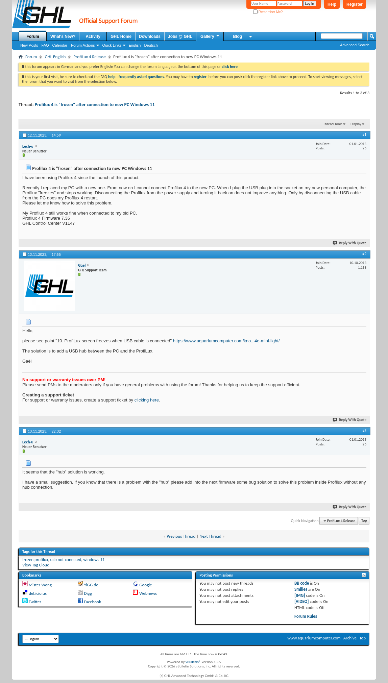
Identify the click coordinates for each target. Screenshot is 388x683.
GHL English (55, 56)
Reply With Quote (349, 243)
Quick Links (112, 45)
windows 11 (93, 559)
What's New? (62, 36)
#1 (364, 134)
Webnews (148, 593)
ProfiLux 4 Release (89, 56)
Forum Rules (305, 616)
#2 (364, 253)
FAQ (45, 45)
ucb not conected (65, 559)
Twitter (35, 601)
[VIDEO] (301, 601)
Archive (350, 637)
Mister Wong (40, 584)
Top (364, 521)
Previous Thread (181, 536)
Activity (93, 36)
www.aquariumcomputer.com (313, 637)
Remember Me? (268, 12)
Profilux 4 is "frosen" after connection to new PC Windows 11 (95, 104)
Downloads (150, 36)
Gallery (210, 36)
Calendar (60, 45)
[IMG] (299, 595)
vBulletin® (193, 662)
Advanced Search (354, 45)
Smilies (300, 589)
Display (355, 124)
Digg (88, 593)
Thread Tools (332, 124)
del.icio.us (38, 593)
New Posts (29, 45)
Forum (32, 36)
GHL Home (121, 36)
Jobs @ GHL (180, 36)
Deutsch (150, 45)
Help (332, 4)
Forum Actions (83, 45)
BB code (301, 583)
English (134, 45)
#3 (364, 430)
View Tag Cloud (35, 564)
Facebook (92, 601)
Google (145, 584)
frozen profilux (35, 559)
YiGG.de (91, 584)
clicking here (147, 400)
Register (354, 4)
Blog (237, 36)
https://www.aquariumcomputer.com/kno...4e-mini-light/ (226, 340)
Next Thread (210, 536)
